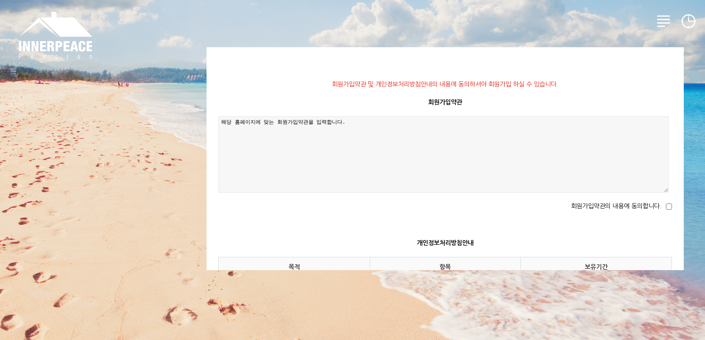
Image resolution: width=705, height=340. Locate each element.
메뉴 (663, 21)
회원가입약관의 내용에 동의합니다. (616, 206)
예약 (688, 21)
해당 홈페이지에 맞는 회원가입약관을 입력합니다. (443, 154)
